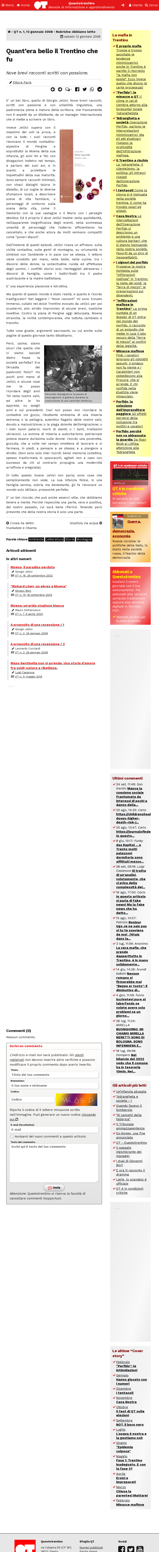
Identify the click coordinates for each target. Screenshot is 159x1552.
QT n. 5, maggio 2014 (28, 676)
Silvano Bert (23, 590)
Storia (70, 539)
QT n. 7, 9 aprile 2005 (29, 614)
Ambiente (36, 539)
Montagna (84, 539)
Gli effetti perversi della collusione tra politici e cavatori (131, 414)
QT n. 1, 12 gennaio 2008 (33, 32)
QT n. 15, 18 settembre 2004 (33, 594)
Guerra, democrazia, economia (126, 528)
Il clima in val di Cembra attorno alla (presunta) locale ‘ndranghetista (131, 103)
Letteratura (54, 539)
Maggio (131, 1463)
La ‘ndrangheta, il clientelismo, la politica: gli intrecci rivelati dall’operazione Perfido (132, 173)
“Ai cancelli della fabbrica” (129, 1117)
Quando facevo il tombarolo (129, 1108)
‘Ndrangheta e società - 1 (127, 1099)
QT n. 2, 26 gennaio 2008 (31, 633)
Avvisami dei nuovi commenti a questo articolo (48, 1136)
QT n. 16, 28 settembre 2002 (34, 575)
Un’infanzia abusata (131, 1091)
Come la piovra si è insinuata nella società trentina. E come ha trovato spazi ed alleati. (131, 200)
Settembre (130, 1423)
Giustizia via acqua (86, 523)
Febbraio (126, 1366)
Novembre (126, 1400)
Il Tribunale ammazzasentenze (130, 1126)
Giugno (124, 1447)
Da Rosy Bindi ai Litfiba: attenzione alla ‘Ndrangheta (131, 441)
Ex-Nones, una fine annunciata (130, 1135)
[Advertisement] (54, 853)
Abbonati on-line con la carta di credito (130, 618)
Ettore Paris (22, 82)
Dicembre (124, 1391)
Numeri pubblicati (91, 1547)
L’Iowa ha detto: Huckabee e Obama (21, 525)
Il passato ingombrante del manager (129, 1152)
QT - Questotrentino (131, 1143)
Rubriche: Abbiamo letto (75, 32)
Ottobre (130, 1411)
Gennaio (131, 1380)
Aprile (126, 1478)
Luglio (131, 1434)
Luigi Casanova (24, 672)
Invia (54, 1188)
